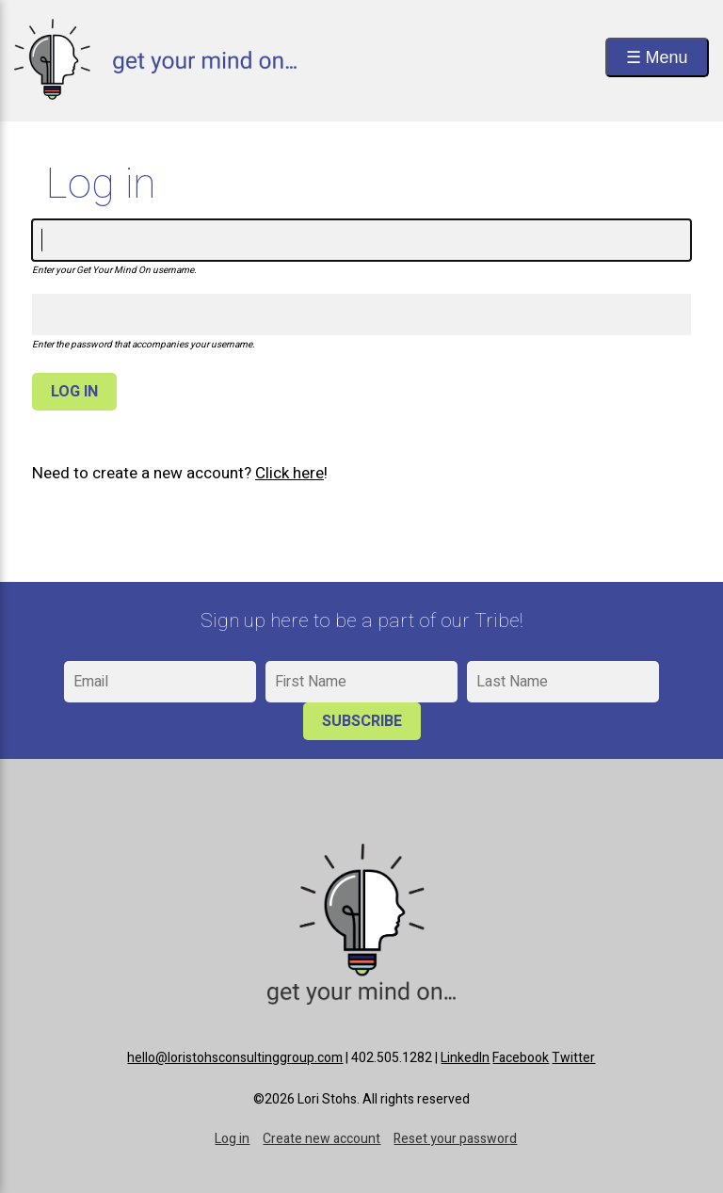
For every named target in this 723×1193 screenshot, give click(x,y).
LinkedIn (465, 1058)
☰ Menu (657, 57)
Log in (232, 1139)
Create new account (321, 1139)
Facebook (520, 1058)
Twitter (573, 1058)
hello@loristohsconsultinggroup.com (235, 1058)
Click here (289, 473)
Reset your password (455, 1139)
